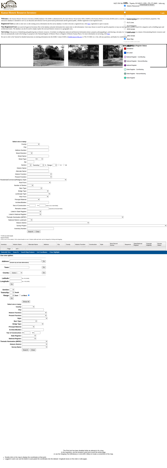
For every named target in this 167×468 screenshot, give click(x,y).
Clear (38, 232)
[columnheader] (6, 244)
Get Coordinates (42, 252)
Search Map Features (28, 252)
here (89, 24)
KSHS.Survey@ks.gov (75, 37)
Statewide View (6, 252)
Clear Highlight (54, 252)
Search (30, 232)
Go (44, 261)
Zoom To (16, 252)
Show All (26, 302)
